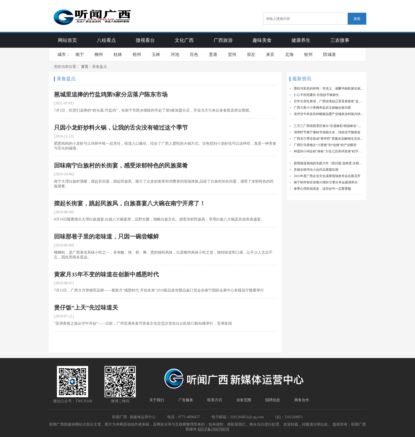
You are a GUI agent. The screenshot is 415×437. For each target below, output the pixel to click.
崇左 (251, 54)
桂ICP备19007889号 (213, 429)
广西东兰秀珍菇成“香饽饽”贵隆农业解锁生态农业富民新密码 (329, 138)
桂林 (118, 54)
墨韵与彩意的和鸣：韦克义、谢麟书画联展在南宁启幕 (329, 88)
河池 (175, 54)
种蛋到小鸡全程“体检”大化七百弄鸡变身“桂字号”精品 (329, 151)
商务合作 (301, 400)
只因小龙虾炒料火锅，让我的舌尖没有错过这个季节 (121, 127)
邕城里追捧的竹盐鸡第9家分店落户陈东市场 (111, 94)
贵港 (213, 54)
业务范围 (243, 400)
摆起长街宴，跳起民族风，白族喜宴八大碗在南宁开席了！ (129, 203)
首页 (84, 67)
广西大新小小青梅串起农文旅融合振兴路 (322, 107)
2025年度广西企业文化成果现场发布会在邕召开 (327, 176)
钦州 (308, 54)
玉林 (156, 54)
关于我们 (156, 400)
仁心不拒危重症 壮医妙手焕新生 (316, 95)
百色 (194, 54)
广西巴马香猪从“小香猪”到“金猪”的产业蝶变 (325, 145)
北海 (289, 54)
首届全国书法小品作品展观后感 (316, 169)
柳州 (98, 54)
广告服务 (185, 400)
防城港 (329, 54)
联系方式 (214, 400)
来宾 (270, 54)
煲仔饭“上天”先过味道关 (86, 307)
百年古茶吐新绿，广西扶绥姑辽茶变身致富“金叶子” (329, 101)
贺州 (232, 54)
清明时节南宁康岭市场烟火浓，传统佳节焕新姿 (327, 132)
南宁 (79, 54)
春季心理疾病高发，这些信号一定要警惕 (322, 189)
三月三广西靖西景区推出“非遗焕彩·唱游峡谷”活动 (329, 126)
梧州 (137, 54)
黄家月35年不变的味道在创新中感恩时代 (106, 274)
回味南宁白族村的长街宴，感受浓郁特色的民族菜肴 (121, 165)
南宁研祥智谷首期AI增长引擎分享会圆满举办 (326, 182)
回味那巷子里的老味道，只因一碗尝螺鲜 (106, 236)
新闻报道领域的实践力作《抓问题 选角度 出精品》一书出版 (329, 163)
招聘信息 (272, 400)
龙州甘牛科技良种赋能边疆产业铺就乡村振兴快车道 (329, 114)
